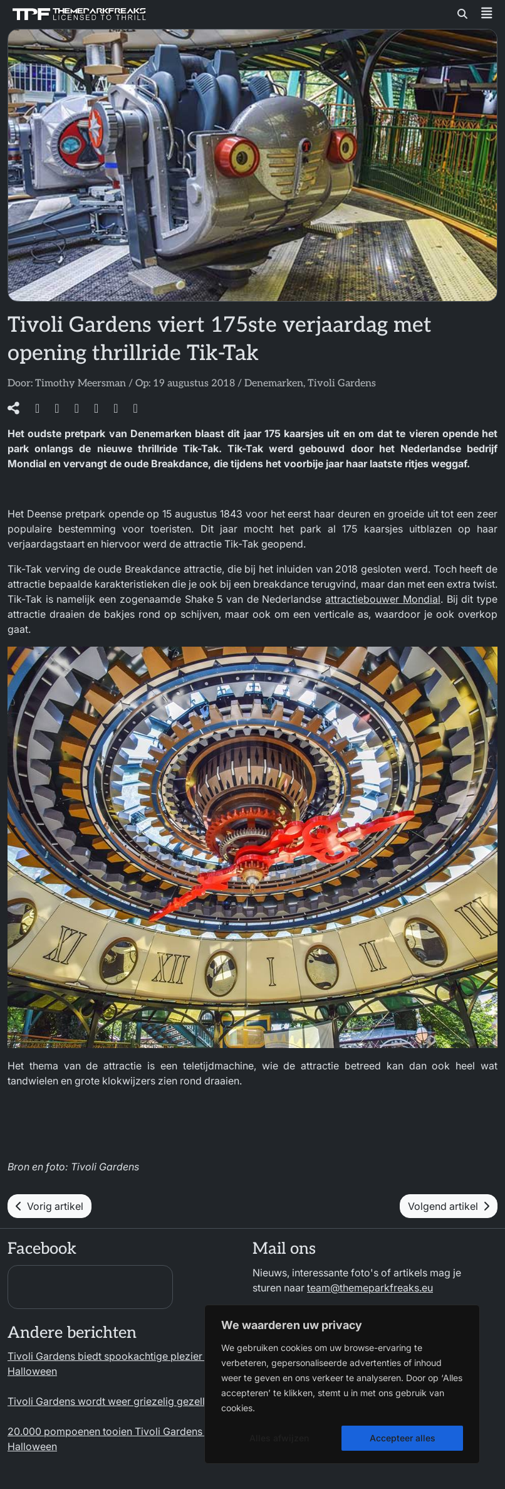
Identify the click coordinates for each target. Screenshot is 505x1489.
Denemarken (273, 383)
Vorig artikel (49, 1206)
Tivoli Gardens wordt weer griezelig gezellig (111, 1401)
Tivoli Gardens (342, 383)
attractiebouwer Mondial (382, 599)
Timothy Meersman (80, 383)
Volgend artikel (448, 1206)
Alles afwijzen (279, 1438)
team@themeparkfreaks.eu (370, 1287)
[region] (342, 1384)
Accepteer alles (402, 1438)
